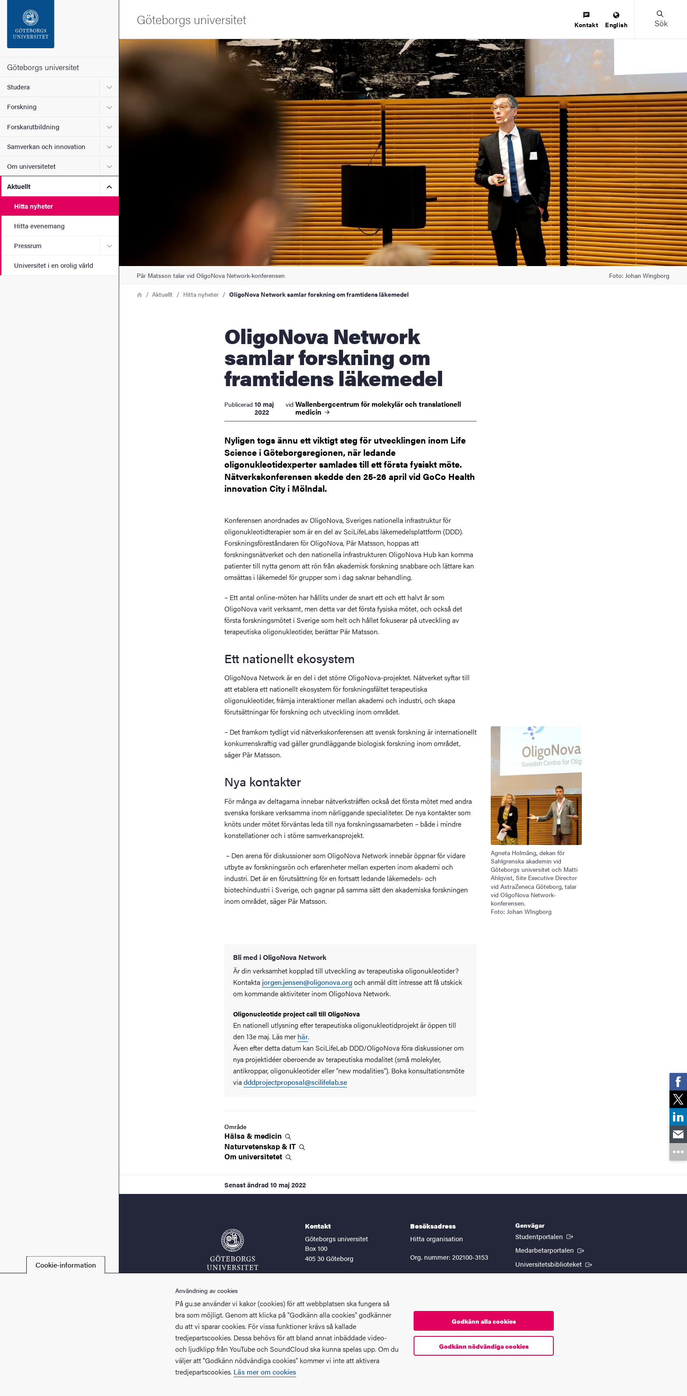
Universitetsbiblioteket (554, 1263)
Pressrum (28, 245)
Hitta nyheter (33, 205)
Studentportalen (545, 1236)
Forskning (22, 106)
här (302, 1036)
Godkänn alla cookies (484, 1321)
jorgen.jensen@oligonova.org (307, 982)
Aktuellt (18, 186)
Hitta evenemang (39, 225)
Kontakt (586, 20)
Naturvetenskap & (264, 1146)
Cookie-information (65, 1265)
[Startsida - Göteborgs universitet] (59, 28)
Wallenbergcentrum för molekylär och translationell (378, 408)
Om (257, 1156)
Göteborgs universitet (43, 66)
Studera (18, 86)
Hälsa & (257, 1136)
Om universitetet (31, 166)
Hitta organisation (436, 1238)
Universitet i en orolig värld (53, 265)
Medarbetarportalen (550, 1249)
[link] (678, 1082)
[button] (660, 19)
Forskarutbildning (33, 126)
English (616, 20)
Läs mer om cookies (265, 1372)
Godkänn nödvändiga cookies (484, 1346)
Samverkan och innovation (46, 146)
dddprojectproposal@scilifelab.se (295, 1082)
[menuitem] (586, 20)
